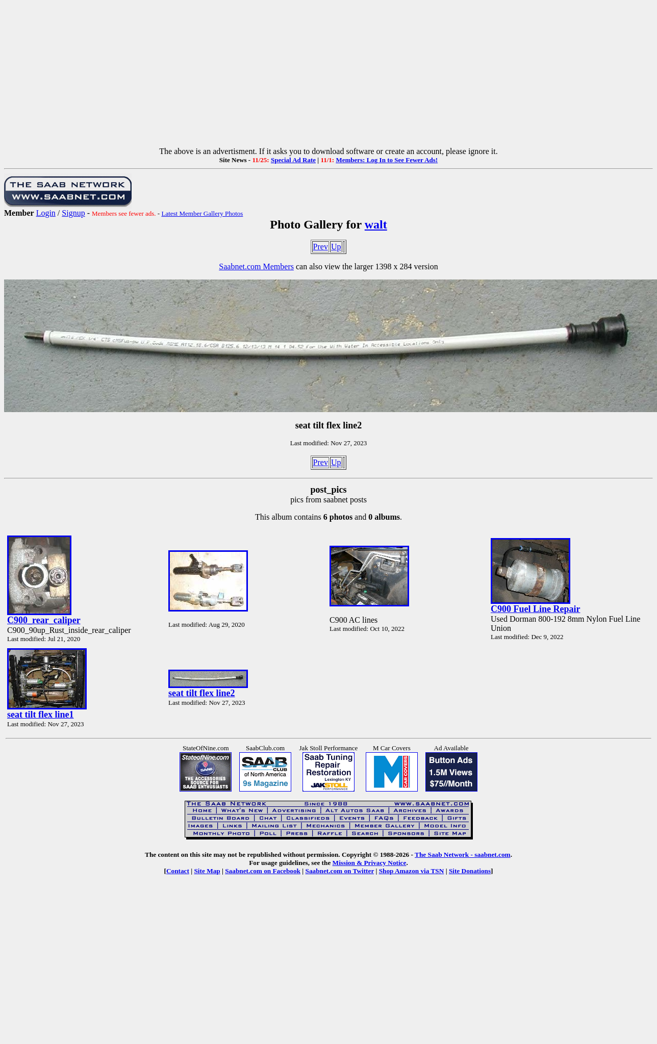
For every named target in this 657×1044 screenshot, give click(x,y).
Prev (320, 246)
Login (46, 213)
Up (336, 246)
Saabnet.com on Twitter (340, 871)
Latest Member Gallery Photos (202, 213)
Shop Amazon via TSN (411, 871)
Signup (73, 213)
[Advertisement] (328, 75)
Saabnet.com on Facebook (262, 871)
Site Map (207, 871)
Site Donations (470, 871)
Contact (177, 871)
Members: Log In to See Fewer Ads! (387, 160)
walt (376, 224)
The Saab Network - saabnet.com (463, 854)
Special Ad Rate (293, 160)
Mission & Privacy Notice (370, 863)
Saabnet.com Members (256, 266)
